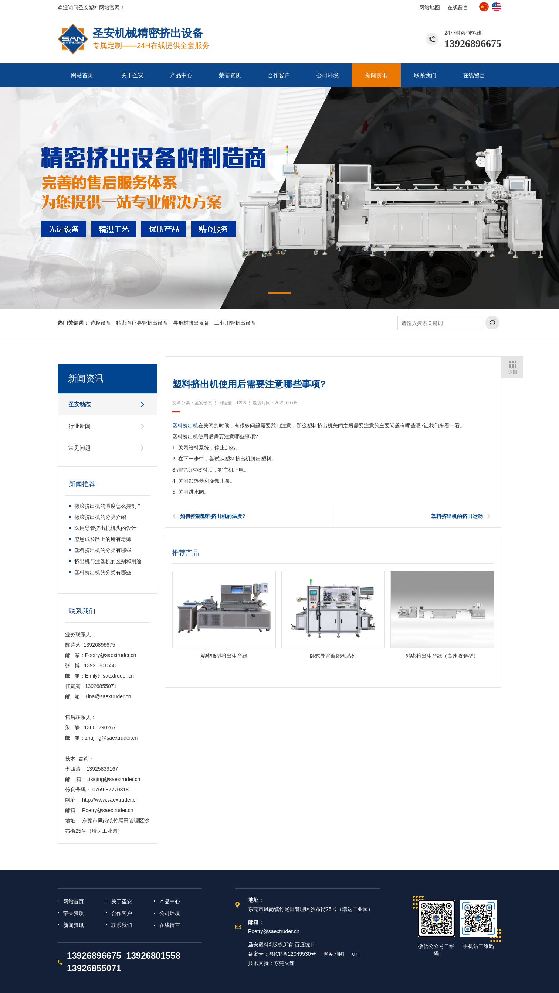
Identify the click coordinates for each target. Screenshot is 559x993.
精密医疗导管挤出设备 (142, 323)
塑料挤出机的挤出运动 (457, 516)
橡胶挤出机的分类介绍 (100, 517)
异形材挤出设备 (191, 323)
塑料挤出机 (185, 425)
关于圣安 (132, 75)
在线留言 (457, 7)
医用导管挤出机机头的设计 (105, 528)
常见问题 (79, 448)
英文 (496, 6)
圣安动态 (79, 404)
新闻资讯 (376, 75)
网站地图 (429, 7)
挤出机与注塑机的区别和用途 (108, 561)
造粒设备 (100, 323)
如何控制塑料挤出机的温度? (212, 516)
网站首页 (82, 75)
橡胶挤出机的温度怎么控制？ (108, 506)
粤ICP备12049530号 (292, 954)
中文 (484, 6)
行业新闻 (79, 426)
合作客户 (279, 75)
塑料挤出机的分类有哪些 (102, 550)
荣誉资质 (230, 75)
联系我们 (425, 75)
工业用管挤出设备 (235, 323)
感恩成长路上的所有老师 (102, 539)
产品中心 (181, 75)
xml (356, 954)
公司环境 (327, 75)
